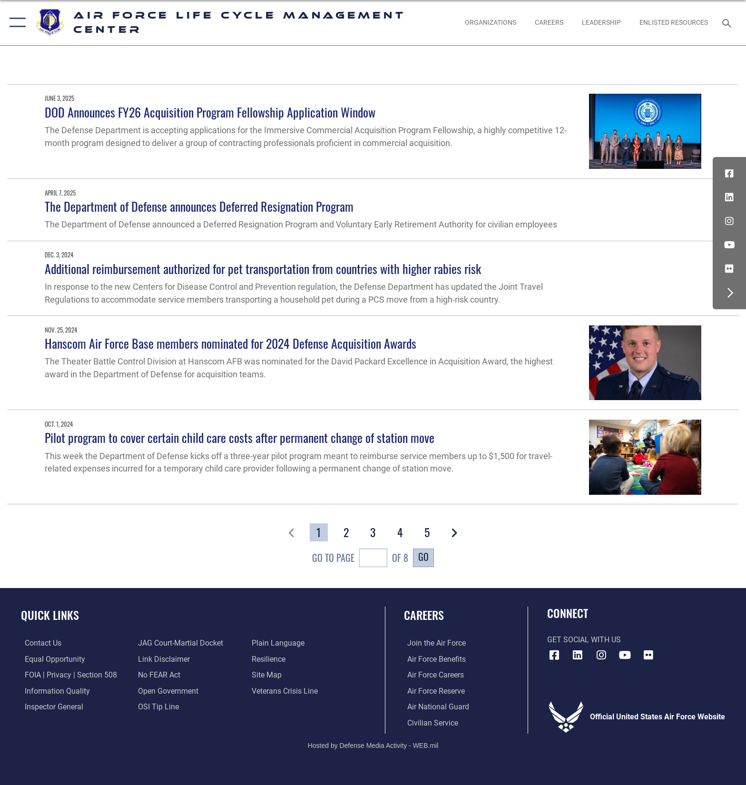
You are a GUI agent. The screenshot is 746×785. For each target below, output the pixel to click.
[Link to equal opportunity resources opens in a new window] (51, 658)
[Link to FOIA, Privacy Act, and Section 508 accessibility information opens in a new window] (67, 674)
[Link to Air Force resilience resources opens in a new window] (269, 658)
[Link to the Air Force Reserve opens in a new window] (432, 690)
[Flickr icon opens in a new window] (729, 269)
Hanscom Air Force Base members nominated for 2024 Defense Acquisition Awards (230, 343)
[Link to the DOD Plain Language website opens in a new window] (279, 643)
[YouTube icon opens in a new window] (729, 245)
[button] (15, 22)
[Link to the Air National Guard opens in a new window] (435, 706)
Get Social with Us (584, 639)
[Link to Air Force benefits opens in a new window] (433, 658)
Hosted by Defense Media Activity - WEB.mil (373, 744)
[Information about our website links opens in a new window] (163, 658)
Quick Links (50, 615)
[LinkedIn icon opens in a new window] (729, 197)
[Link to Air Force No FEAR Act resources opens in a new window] (158, 674)
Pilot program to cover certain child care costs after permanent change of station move (239, 437)
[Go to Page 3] (373, 532)
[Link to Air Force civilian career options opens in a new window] (429, 722)
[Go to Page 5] (427, 532)
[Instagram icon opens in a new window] (729, 221)
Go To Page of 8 (360, 559)
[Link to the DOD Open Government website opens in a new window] (167, 690)
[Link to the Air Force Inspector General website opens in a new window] (50, 706)
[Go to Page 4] (400, 532)
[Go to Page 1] (318, 532)
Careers (424, 615)
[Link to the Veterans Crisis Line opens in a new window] (286, 690)
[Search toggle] (728, 22)
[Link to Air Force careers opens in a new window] (432, 674)
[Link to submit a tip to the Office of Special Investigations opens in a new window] (157, 706)
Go (423, 557)
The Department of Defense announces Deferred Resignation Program (199, 206)
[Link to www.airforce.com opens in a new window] (433, 643)
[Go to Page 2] (345, 532)
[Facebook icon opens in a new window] (729, 174)
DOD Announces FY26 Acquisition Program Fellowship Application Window (211, 112)
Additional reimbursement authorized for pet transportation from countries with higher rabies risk (263, 268)
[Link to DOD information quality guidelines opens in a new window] (53, 690)
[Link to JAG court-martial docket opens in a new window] (179, 643)
